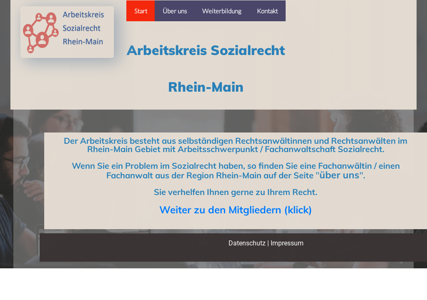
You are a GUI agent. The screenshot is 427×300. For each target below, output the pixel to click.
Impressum (287, 243)
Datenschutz (247, 243)
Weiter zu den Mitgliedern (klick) (235, 209)
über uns (339, 175)
